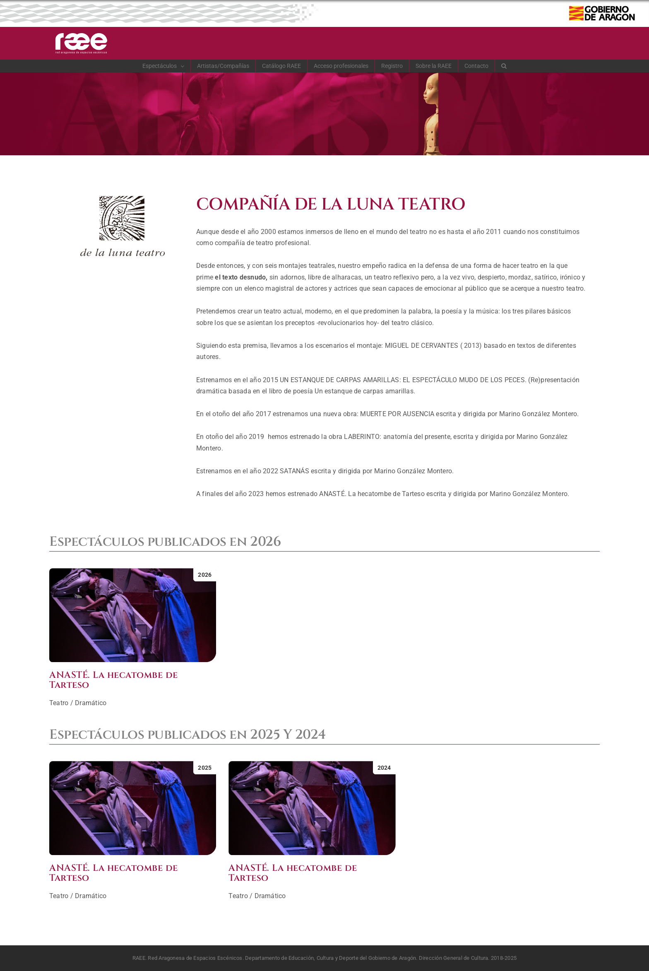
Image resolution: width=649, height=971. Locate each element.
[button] (504, 66)
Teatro (58, 703)
